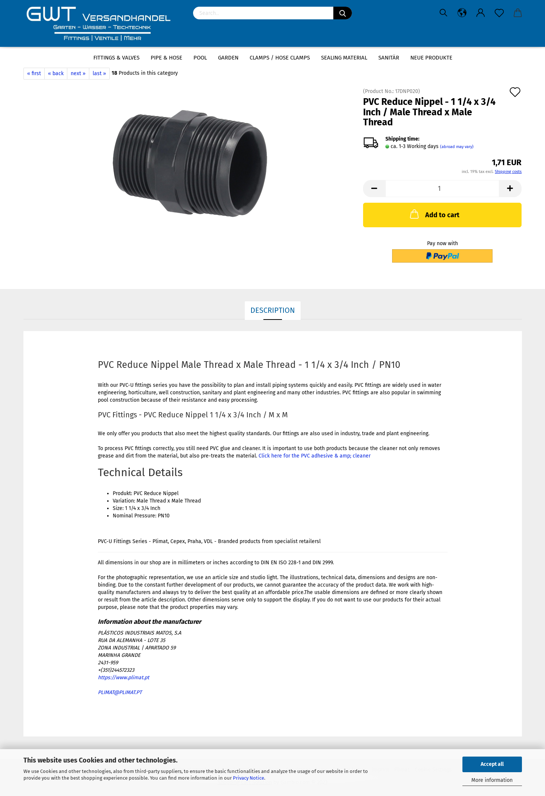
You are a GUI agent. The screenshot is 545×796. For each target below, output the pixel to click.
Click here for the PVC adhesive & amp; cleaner (315, 456)
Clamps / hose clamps (280, 57)
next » (78, 73)
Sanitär (388, 57)
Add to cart (433, 214)
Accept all (492, 764)
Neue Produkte (431, 57)
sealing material (344, 57)
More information (492, 780)
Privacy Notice (248, 778)
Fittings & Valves (116, 57)
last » (99, 73)
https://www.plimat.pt (123, 677)
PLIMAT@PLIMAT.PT (120, 692)
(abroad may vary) (457, 146)
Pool (200, 57)
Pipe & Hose (166, 57)
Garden (228, 57)
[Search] (342, 13)
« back (56, 73)
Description (272, 310)
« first (34, 73)
